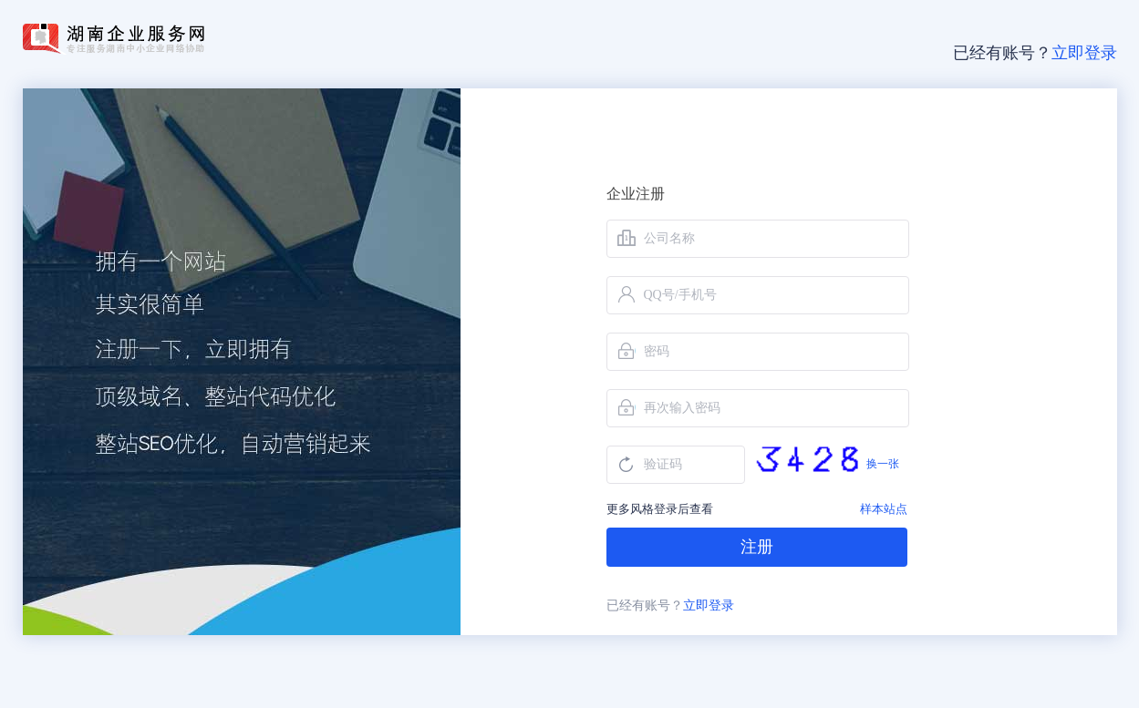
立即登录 (1084, 53)
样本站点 (883, 509)
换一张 (882, 463)
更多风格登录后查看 (659, 509)
